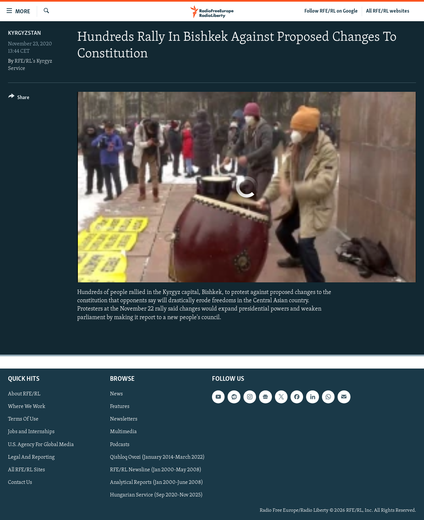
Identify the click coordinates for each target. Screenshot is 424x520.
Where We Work (26, 406)
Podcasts (120, 444)
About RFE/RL (24, 394)
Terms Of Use (23, 419)
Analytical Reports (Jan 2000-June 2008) (156, 482)
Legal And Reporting (31, 457)
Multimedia (123, 431)
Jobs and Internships (31, 431)
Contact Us (20, 482)
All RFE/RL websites (387, 11)
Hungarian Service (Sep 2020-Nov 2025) (156, 495)
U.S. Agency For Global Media (41, 444)
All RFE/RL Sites (26, 469)
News (116, 394)
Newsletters (123, 419)
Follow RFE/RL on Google (331, 11)
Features (120, 406)
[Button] (18, 98)
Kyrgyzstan (24, 33)
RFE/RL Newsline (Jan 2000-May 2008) (155, 469)
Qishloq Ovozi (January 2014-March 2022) (157, 457)
